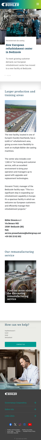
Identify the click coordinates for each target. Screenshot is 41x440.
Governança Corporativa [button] (15, 402)
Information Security (12, 433)
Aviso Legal (10, 431)
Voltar (8, 75)
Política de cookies (27, 430)
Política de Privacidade (13, 430)
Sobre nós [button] (9, 409)
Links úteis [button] (9, 416)
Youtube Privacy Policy (29, 431)
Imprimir (18, 431)
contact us (20, 344)
